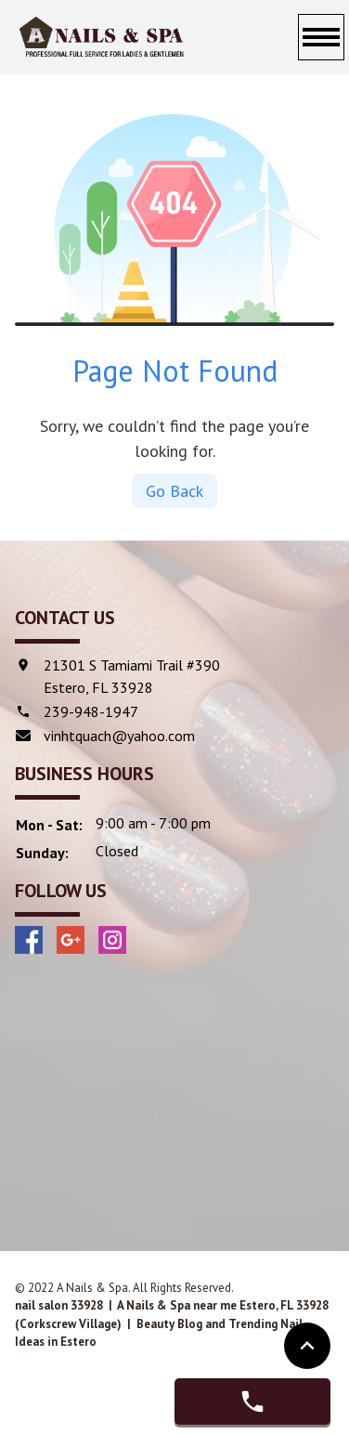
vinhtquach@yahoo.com (119, 735)
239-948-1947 (91, 711)
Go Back (174, 491)
